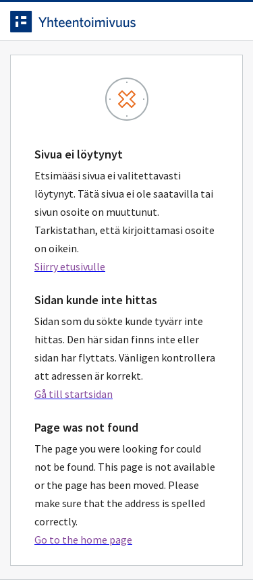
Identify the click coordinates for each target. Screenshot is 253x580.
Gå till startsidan (73, 394)
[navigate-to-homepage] (126, 21)
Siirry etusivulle (69, 266)
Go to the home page (83, 539)
